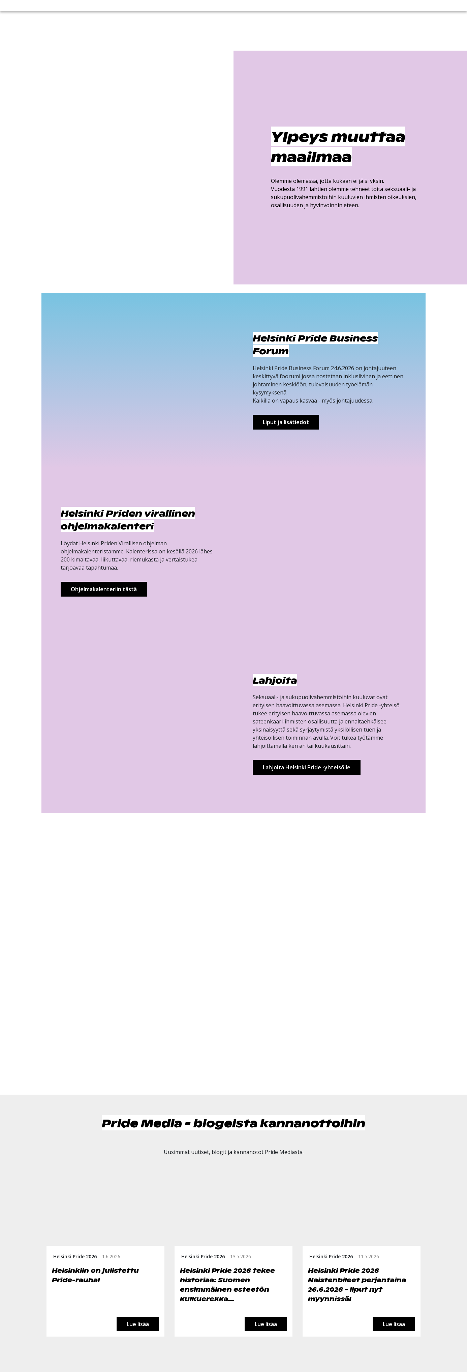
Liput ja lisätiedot (286, 422)
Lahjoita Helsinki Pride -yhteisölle (306, 767)
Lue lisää (138, 1324)
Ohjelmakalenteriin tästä (104, 589)
